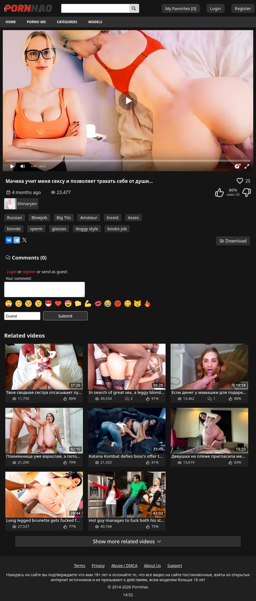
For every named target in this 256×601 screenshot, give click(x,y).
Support (175, 565)
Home (11, 22)
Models (95, 22)
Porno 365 (36, 22)
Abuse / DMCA (124, 565)
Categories (67, 22)
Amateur (88, 217)
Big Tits (63, 217)
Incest (113, 217)
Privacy (98, 565)
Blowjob (39, 217)
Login (215, 8)
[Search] (134, 8)
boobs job (117, 228)
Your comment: (19, 278)
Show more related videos (127, 541)
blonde (14, 228)
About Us (152, 565)
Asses (133, 217)
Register (243, 8)
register (29, 271)
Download (233, 241)
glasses (59, 228)
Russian (14, 217)
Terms (79, 565)
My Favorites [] (180, 8)
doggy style (87, 228)
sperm (36, 228)
